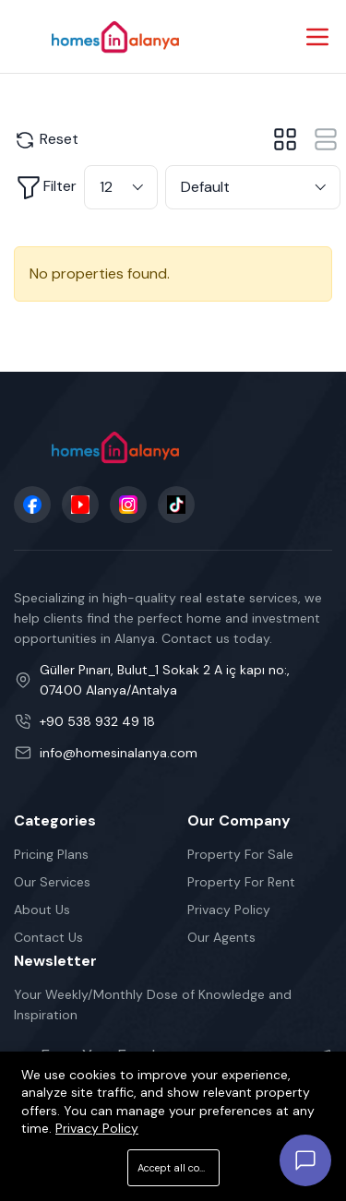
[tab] (285, 139)
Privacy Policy (228, 909)
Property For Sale (240, 854)
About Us (42, 909)
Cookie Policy (283, 1179)
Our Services (52, 882)
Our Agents (221, 937)
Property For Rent (241, 882)
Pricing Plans (51, 854)
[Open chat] (305, 1160)
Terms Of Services (69, 1179)
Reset (46, 140)
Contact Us (48, 937)
